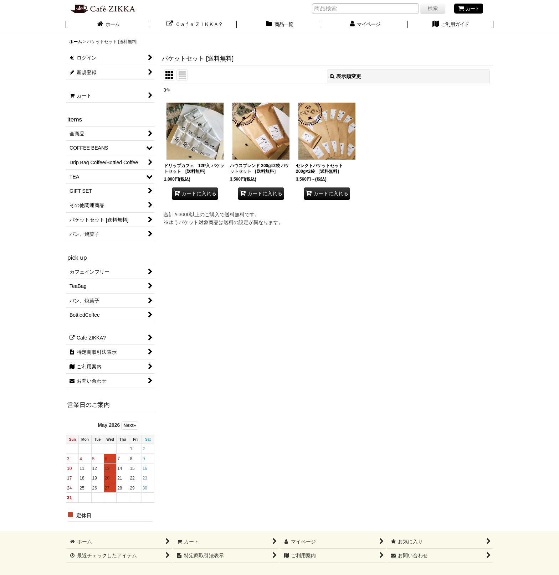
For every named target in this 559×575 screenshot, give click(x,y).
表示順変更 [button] (345, 76)
